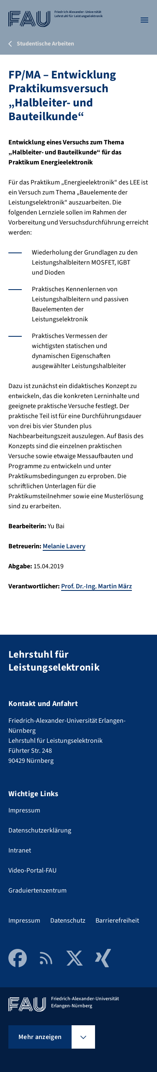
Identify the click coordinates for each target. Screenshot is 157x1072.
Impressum (24, 810)
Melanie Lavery (64, 546)
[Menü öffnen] (144, 20)
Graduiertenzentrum (37, 890)
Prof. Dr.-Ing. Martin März (96, 586)
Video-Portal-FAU (32, 870)
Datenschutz (67, 920)
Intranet (19, 850)
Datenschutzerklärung (39, 830)
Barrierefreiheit (117, 920)
